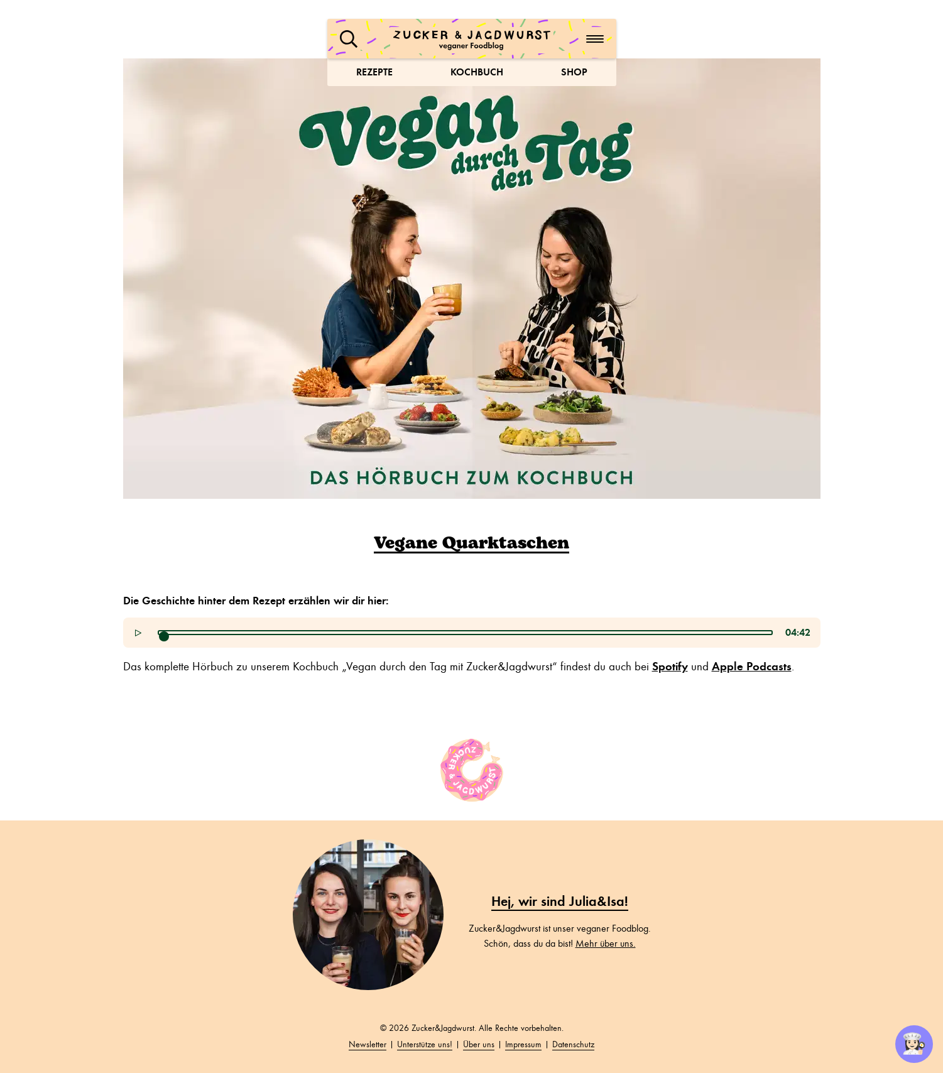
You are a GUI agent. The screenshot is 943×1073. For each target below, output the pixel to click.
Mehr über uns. (605, 943)
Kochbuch (476, 72)
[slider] (164, 636)
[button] (349, 39)
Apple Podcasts (752, 666)
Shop (574, 72)
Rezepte (374, 72)
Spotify (670, 666)
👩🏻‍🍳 (914, 1044)
